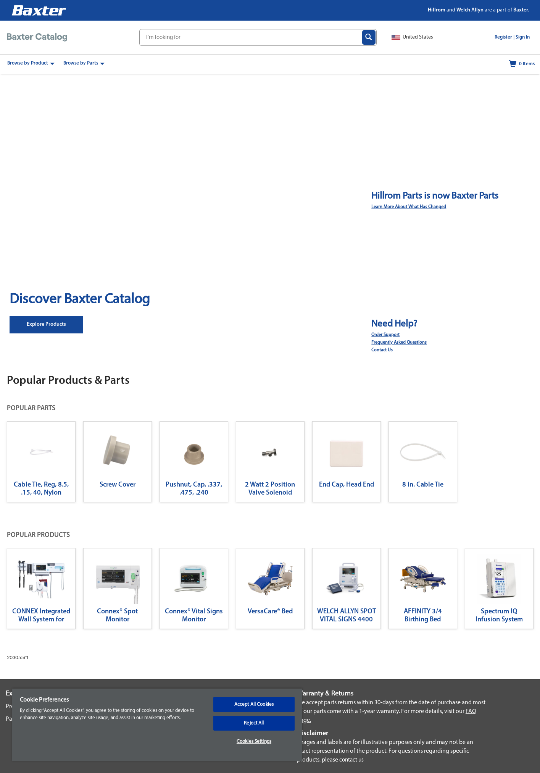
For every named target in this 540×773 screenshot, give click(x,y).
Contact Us (382, 350)
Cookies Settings (254, 741)
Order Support (385, 335)
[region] (157, 724)
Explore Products (46, 324)
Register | (504, 37)
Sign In (523, 37)
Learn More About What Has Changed (408, 207)
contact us (351, 760)
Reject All (254, 723)
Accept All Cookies (254, 704)
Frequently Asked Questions (399, 342)
